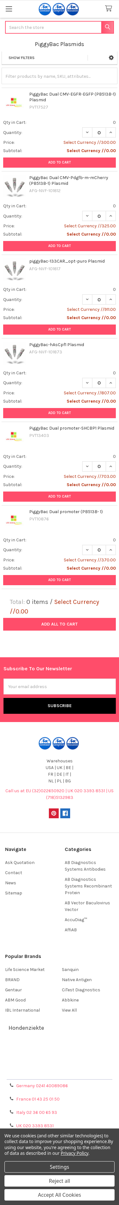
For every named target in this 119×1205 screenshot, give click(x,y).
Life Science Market (25, 969)
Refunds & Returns (59, 1064)
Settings (59, 1166)
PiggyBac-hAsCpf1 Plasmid (56, 344)
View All (69, 1010)
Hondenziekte (26, 1027)
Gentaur (13, 990)
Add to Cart (59, 162)
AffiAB (71, 930)
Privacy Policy (59, 1072)
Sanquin (70, 969)
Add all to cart (59, 624)
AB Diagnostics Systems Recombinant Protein (88, 886)
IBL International (22, 1010)
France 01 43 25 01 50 (38, 1099)
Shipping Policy (60, 1057)
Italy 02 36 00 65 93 (36, 1112)
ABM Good (15, 1000)
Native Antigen (77, 979)
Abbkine (70, 1000)
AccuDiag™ (76, 919)
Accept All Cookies (59, 1194)
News (10, 883)
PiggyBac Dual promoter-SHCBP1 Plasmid (71, 428)
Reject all (59, 1180)
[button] (111, 57)
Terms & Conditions (59, 1049)
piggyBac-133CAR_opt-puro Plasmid (67, 261)
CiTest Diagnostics (81, 990)
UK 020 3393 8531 (35, 1125)
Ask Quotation (20, 862)
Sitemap (13, 893)
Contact (13, 872)
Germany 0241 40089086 (42, 1085)
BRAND (12, 979)
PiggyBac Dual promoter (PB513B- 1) (66, 511)
